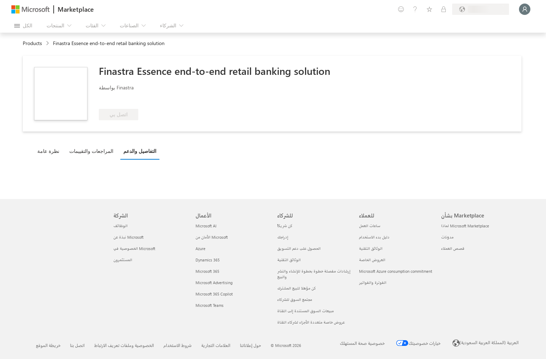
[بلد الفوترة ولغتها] (480, 9)
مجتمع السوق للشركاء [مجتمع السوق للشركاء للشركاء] (294, 299)
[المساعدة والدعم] (415, 9)
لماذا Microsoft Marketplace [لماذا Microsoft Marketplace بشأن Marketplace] (465, 225)
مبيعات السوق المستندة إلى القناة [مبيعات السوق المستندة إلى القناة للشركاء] (305, 311)
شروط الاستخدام (178, 345)
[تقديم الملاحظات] (401, 9)
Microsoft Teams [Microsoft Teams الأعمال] (210, 305)
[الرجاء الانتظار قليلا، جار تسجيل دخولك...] (525, 9)
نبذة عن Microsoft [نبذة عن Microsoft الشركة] (128, 237)
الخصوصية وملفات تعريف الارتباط (124, 345)
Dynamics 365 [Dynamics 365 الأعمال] (208, 260)
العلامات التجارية (215, 345)
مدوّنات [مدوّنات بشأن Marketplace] (447, 237)
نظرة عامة (48, 151)
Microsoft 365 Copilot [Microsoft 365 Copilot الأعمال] (214, 294)
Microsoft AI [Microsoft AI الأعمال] (206, 225)
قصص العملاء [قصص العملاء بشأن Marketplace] (453, 248)
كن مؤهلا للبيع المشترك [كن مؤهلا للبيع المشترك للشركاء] (296, 288)
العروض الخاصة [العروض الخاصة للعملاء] (372, 260)
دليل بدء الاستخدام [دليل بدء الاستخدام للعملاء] (374, 237)
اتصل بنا (77, 345)
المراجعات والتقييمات (91, 151)
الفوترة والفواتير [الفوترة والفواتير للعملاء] (372, 282)
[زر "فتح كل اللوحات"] (23, 25)
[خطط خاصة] (443, 9)
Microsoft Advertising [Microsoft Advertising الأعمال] (214, 282)
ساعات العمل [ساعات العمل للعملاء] (369, 225)
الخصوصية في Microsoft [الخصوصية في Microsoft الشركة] (134, 248)
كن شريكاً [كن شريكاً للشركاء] (285, 225)
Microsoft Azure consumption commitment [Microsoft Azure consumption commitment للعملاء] (395, 271)
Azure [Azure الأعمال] (200, 248)
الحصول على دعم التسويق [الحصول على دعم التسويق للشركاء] (299, 248)
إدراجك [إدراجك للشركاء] (282, 237)
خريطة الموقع (48, 345)
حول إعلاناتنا (250, 345)
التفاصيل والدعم (139, 151)
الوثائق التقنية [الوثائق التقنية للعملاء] (370, 248)
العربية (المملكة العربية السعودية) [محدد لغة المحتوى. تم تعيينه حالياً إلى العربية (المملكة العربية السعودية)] (489, 342)
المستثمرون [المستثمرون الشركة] (122, 260)
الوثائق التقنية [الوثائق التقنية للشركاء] (289, 260)
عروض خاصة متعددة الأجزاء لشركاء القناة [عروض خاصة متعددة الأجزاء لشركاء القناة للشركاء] (311, 322)
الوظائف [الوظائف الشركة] (120, 225)
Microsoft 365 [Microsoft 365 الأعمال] (207, 271)
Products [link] (32, 43)
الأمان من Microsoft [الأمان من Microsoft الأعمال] (212, 237)
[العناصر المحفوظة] (429, 9)
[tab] (50, 151)
